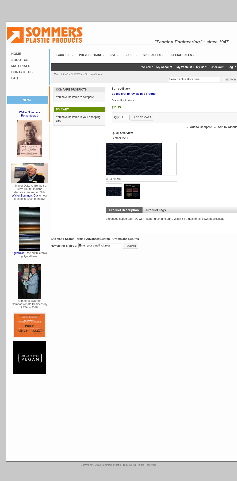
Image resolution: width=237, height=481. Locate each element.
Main (57, 74)
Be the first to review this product (134, 93)
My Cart (201, 67)
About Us (19, 60)
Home (16, 54)
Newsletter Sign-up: (64, 245)
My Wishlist (184, 67)
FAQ (14, 78)
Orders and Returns (125, 239)
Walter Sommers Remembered (29, 114)
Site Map (56, 239)
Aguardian (18, 253)
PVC (66, 74)
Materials (20, 66)
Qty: (117, 117)
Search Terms (74, 239)
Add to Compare (201, 127)
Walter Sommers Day (25, 195)
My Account (164, 67)
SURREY (77, 74)
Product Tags (156, 210)
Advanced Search (98, 239)
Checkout (217, 67)
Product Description (124, 210)
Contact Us (22, 72)
